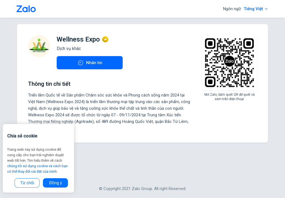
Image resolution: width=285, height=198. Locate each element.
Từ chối (27, 182)
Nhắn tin (89, 62)
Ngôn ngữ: (245, 9)
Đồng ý (55, 182)
